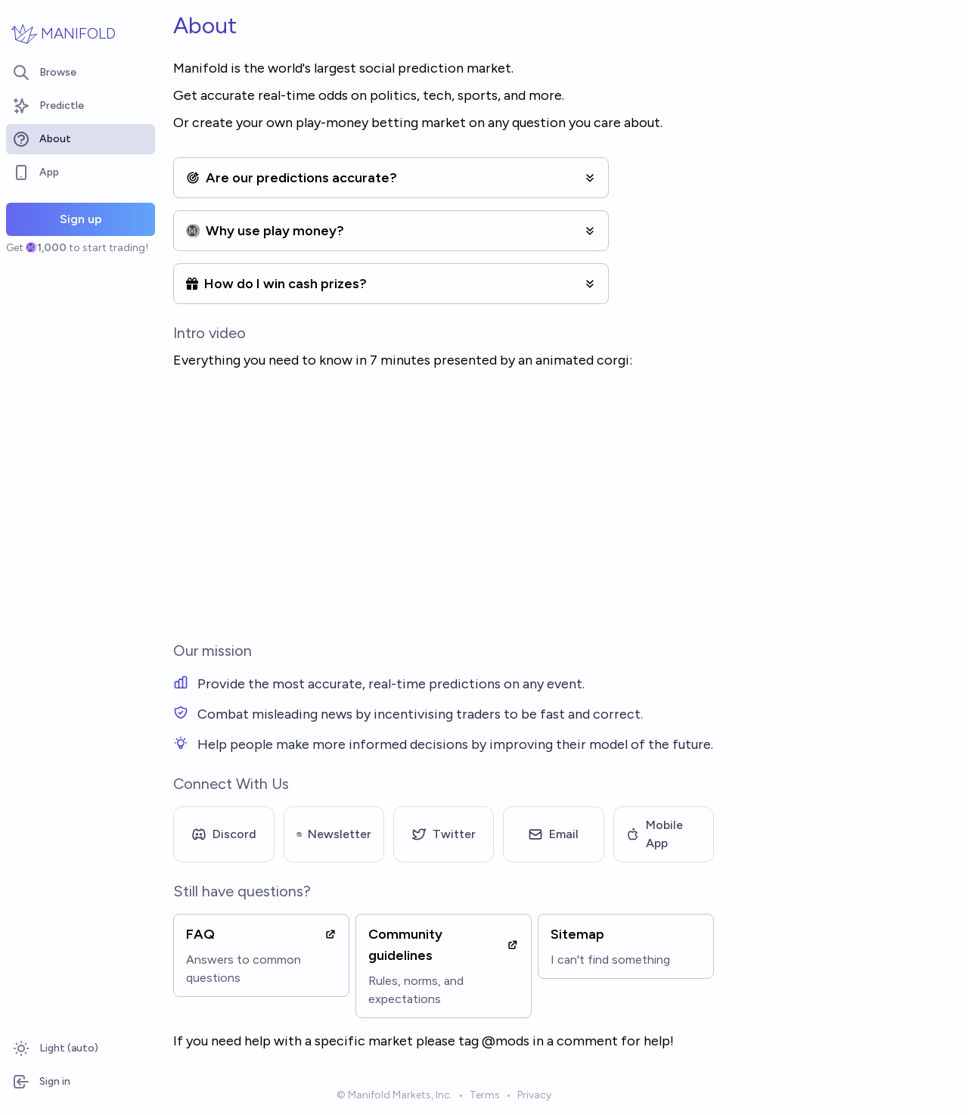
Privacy (534, 1095)
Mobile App (654, 834)
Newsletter (333, 834)
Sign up (81, 219)
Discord (223, 834)
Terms (485, 1095)
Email (553, 834)
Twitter (443, 834)
